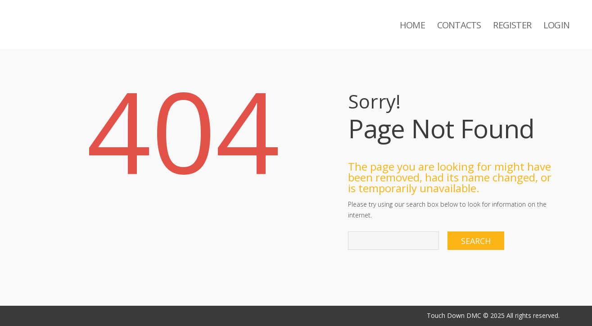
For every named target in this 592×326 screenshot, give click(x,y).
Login (556, 25)
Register (512, 25)
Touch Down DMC (454, 315)
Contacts (459, 25)
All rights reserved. (533, 315)
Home (412, 25)
